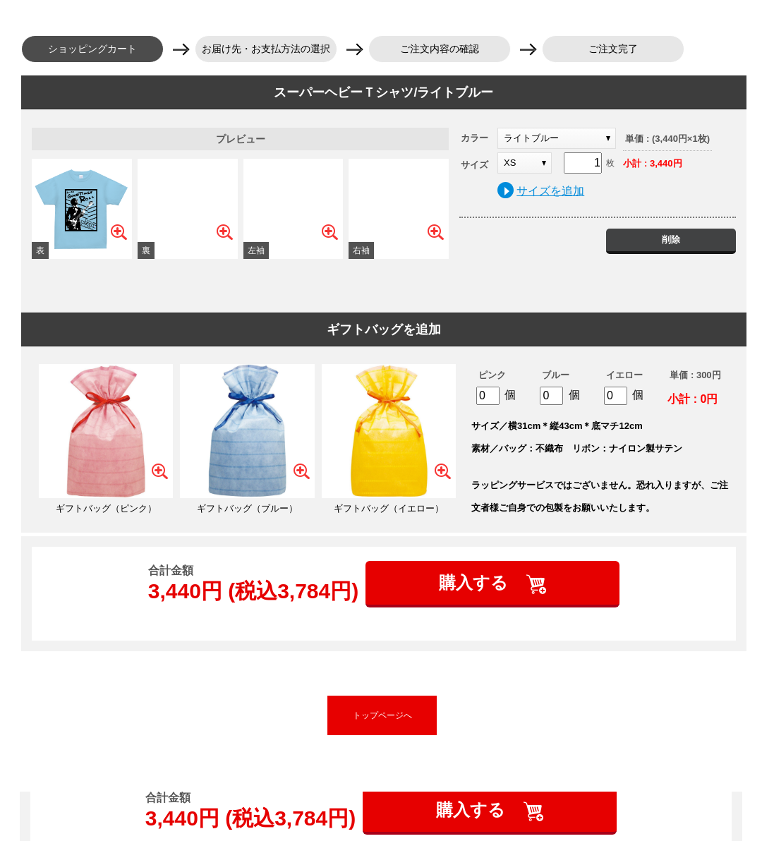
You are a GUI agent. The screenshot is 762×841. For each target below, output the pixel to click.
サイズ (474, 164)
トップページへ (382, 715)
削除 (671, 239)
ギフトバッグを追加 (384, 329)
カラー (474, 138)
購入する (476, 582)
